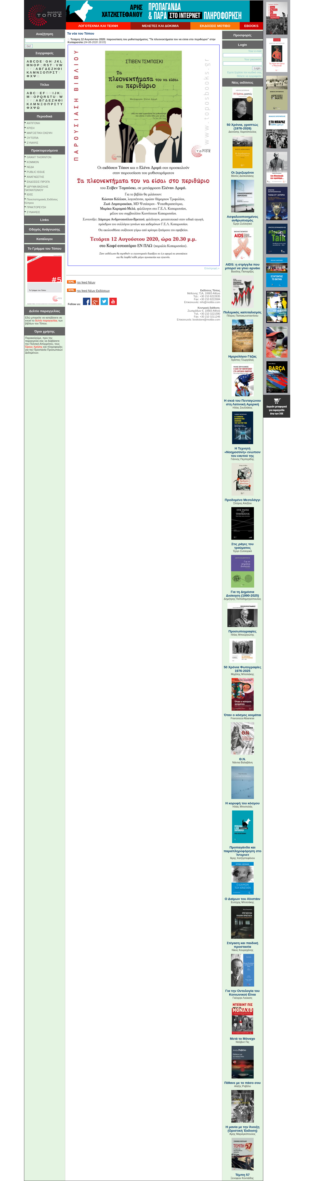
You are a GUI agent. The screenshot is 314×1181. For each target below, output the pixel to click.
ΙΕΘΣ (30, 194)
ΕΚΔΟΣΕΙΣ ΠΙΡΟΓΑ (38, 181)
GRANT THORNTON (39, 157)
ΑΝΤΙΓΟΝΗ (33, 123)
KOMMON (33, 162)
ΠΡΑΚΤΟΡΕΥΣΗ (36, 207)
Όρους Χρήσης (34, 346)
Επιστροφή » (211, 268)
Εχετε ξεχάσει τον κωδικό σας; (244, 72)
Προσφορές (243, 35)
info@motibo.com (210, 302)
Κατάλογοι (45, 239)
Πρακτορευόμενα (44, 150)
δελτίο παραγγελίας (46, 320)
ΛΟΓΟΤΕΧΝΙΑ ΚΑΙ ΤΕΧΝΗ (98, 26)
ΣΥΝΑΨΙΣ (32, 142)
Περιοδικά (44, 116)
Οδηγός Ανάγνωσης (44, 229)
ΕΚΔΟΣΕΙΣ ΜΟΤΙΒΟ (215, 26)
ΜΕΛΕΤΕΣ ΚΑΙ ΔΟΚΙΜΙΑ (160, 26)
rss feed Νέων (86, 282)
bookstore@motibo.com (206, 319)
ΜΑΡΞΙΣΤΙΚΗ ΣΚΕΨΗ (39, 132)
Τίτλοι (44, 85)
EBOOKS (251, 26)
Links (44, 220)
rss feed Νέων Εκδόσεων (93, 291)
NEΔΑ (30, 167)
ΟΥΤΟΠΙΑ (32, 137)
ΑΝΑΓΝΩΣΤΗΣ (35, 176)
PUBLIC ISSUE (36, 171)
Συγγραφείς (45, 53)
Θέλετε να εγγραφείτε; (249, 76)
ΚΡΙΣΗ (30, 128)
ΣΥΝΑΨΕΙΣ (33, 212)
